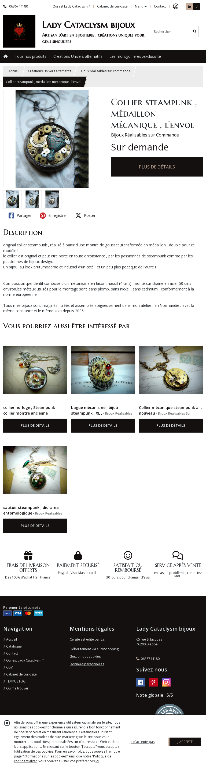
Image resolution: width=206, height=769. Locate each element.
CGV (8, 667)
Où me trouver (15, 688)
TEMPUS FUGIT (15, 681)
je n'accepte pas (142, 741)
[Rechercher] (194, 31)
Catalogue (12, 646)
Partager (20, 215)
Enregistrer (53, 215)
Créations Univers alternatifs (49, 71)
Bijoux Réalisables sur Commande (145, 135)
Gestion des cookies (85, 656)
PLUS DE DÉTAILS (157, 167)
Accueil (14, 71)
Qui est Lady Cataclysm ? (23, 660)
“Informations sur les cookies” (45, 756)
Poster (85, 215)
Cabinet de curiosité (20, 674)
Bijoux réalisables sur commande (105, 71)
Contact (160, 6)
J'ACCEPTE (185, 741)
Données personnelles (87, 664)
